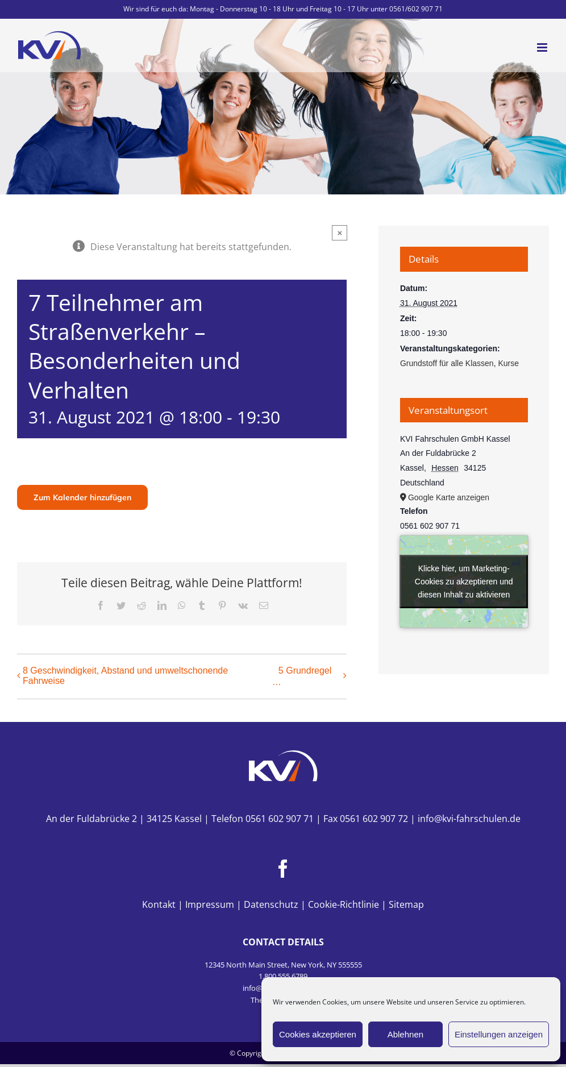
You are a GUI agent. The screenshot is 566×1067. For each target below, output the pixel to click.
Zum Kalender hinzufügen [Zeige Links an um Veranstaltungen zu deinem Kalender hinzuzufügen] (82, 497)
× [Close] (339, 233)
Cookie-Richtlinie (343, 904)
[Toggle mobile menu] (543, 47)
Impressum (209, 904)
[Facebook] (283, 868)
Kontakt (159, 904)
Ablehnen (405, 1034)
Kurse (508, 363)
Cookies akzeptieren (317, 1034)
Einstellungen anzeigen (499, 1034)
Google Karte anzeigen (448, 497)
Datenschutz (271, 904)
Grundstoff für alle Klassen (447, 363)
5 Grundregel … (301, 676)
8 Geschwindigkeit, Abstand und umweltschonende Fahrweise (125, 676)
